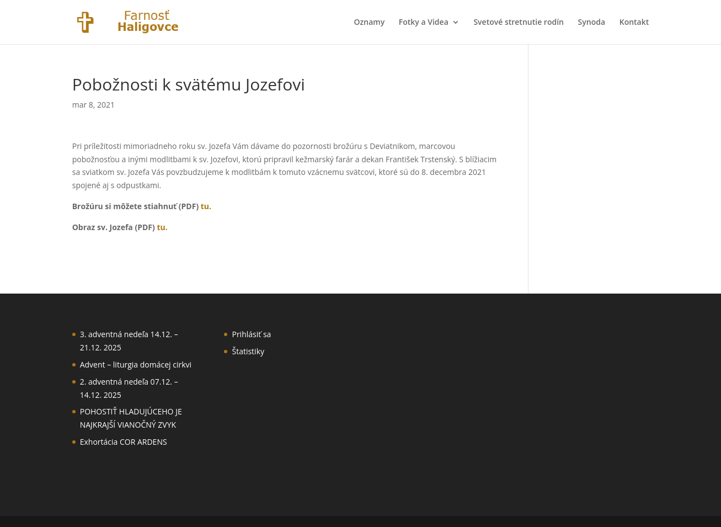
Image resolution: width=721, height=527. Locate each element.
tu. (206, 206)
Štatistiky (248, 351)
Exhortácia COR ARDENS (123, 441)
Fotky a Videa (423, 22)
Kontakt (634, 22)
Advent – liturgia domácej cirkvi (135, 364)
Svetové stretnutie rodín (518, 22)
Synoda (591, 22)
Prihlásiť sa (251, 334)
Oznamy (369, 22)
